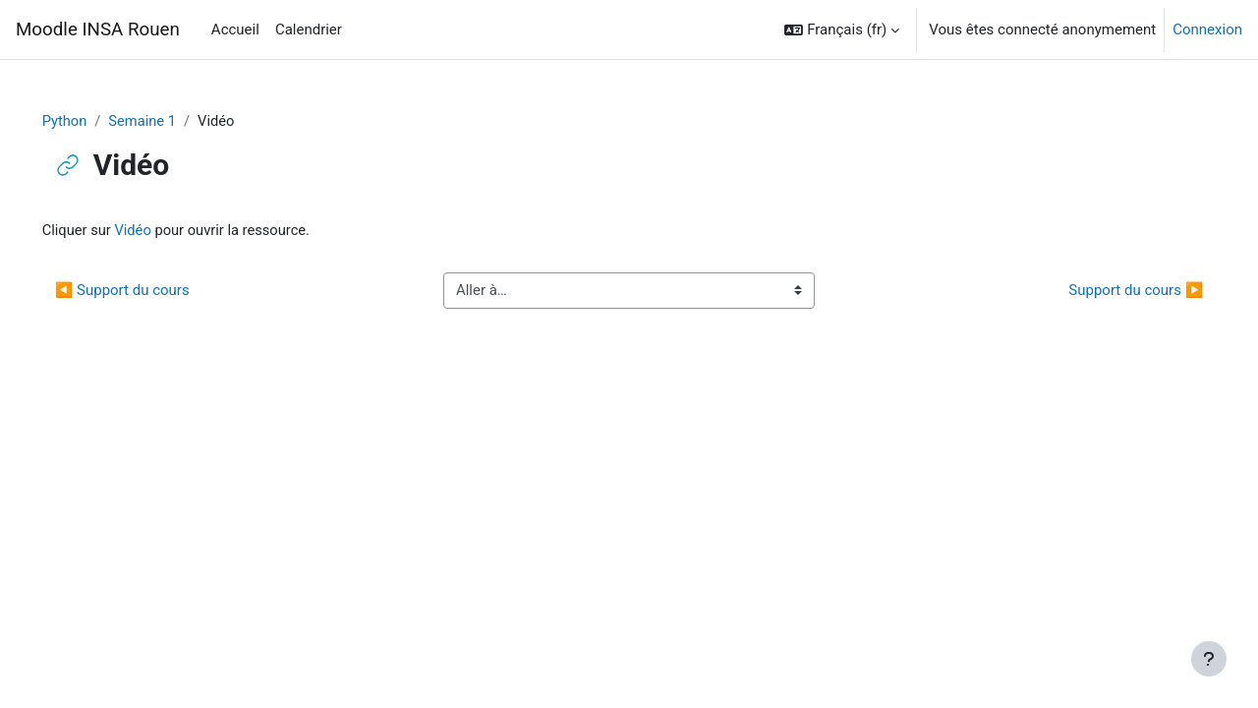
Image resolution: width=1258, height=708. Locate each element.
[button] (842, 29)
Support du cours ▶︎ (1108, 291)
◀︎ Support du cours (150, 291)
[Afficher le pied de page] (1209, 659)
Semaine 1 (172, 121)
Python (93, 121)
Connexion (1207, 29)
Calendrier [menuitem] (308, 29)
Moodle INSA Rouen (98, 29)
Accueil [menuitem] (235, 29)
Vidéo (162, 231)
